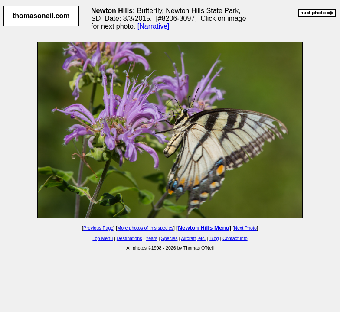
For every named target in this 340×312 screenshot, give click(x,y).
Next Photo (245, 228)
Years (151, 238)
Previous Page (98, 228)
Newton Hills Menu (203, 227)
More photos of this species (145, 228)
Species (169, 238)
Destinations (129, 238)
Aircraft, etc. (193, 238)
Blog (214, 238)
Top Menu (102, 238)
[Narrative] (153, 26)
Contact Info (234, 238)
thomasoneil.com (41, 16)
